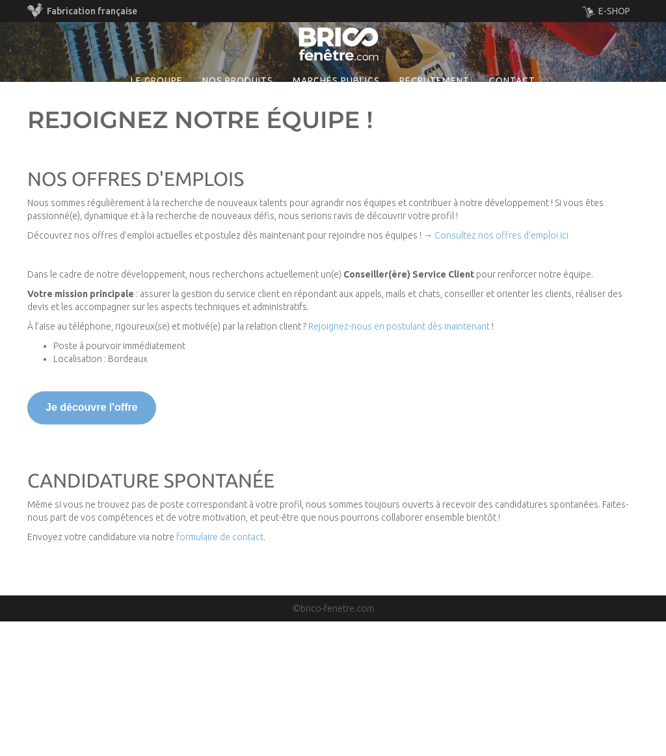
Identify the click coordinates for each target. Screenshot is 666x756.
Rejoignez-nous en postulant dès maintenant (399, 461)
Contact (512, 139)
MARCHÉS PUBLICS (336, 139)
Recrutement (434, 139)
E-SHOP (606, 11)
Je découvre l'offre (92, 542)
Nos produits (237, 139)
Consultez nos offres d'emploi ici (501, 370)
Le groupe (157, 139)
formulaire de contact (219, 671)
